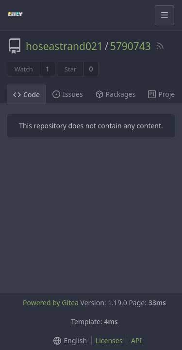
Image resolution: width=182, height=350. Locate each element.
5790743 (130, 46)
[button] (68, 340)
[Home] (15, 15)
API (136, 340)
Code (26, 94)
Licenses (109, 340)
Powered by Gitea (51, 302)
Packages (116, 94)
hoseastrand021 (64, 46)
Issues (67, 94)
